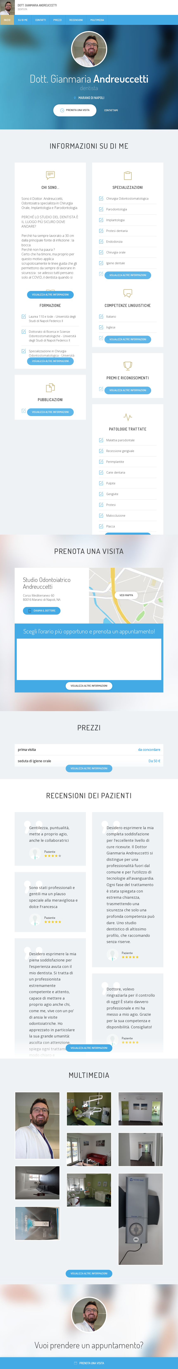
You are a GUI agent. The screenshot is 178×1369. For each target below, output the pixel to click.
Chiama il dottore (42, 611)
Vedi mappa (126, 595)
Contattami (111, 110)
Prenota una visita (89, 1363)
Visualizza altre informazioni (50, 294)
